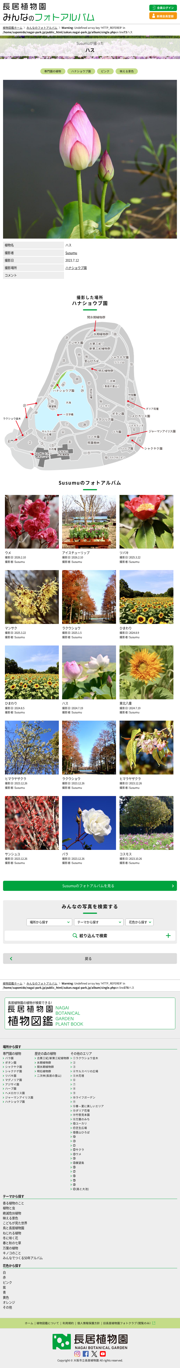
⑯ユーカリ (80, 1123)
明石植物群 (44, 1071)
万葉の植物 (10, 1248)
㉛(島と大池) (81, 1189)
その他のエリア (81, 1053)
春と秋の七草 (12, 1243)
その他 (7, 1307)
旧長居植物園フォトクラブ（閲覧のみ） (127, 1323)
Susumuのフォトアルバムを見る (88, 885)
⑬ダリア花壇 (81, 1110)
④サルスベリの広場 (85, 1071)
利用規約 (68, 1323)
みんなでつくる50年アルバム (23, 1258)
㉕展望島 (78, 1163)
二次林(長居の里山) (49, 1075)
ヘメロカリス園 (15, 1093)
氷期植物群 (44, 1062)
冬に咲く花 (10, 1238)
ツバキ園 (10, 1075)
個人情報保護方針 (88, 1323)
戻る (88, 958)
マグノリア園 (13, 1080)
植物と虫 (9, 1208)
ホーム (29, 1323)
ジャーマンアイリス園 (19, 1097)
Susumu (71, 253)
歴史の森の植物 (45, 1053)
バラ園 (9, 1058)
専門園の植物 (52, 71)
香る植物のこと (13, 1203)
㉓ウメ (77, 1154)
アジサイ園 (12, 1084)
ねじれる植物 (12, 1233)
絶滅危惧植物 (12, 1213)
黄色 (6, 1297)
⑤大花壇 (78, 1075)
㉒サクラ (78, 1149)
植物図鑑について (48, 1323)
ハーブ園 (10, 1088)
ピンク (105, 71)
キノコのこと (12, 1253)
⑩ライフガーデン (84, 1097)
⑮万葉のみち (81, 1119)
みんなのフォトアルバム (41, 28)
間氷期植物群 (45, 1067)
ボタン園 (10, 1062)
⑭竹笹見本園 (81, 1115)
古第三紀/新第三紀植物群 (53, 1058)
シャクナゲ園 (13, 1071)
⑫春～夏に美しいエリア (88, 1106)
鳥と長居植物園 (13, 1228)
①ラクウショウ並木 (85, 1058)
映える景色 (127, 71)
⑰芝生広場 (80, 1128)
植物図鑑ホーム (12, 28)
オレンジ (9, 1302)
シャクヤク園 (13, 1067)
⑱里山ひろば (81, 1132)
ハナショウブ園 (81, 71)
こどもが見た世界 (15, 1223)
